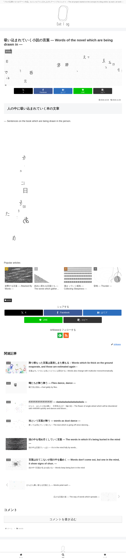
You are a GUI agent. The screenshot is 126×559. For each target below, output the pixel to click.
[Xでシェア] (23, 91)
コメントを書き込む (63, 519)
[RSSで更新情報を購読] (66, 335)
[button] (102, 91)
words (8, 300)
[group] (18, 280)
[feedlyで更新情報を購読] (60, 335)
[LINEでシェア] (82, 91)
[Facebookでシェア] (43, 91)
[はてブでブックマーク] (63, 91)
